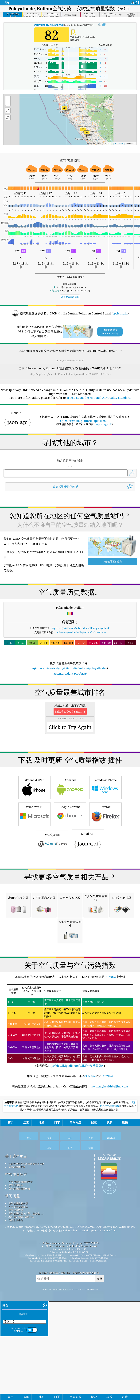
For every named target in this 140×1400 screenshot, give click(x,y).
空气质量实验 (15, 1363)
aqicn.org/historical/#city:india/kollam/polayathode (81, 672)
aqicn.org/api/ (103, 424)
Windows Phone (105, 876)
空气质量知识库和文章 (20, 1360)
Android (70, 876)
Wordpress (52, 931)
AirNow (110, 1155)
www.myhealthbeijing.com (109, 1265)
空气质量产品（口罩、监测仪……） (27, 1392)
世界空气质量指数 (109, 1284)
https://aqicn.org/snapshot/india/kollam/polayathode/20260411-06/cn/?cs (70, 374)
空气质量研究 (16, 1353)
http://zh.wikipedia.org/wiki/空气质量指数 (76, 1244)
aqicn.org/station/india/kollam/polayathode (81, 677)
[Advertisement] (70, 521)
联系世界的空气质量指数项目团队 (26, 1342)
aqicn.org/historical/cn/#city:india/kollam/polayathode (69, 713)
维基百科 (90, 1255)
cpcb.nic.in (120, 313)
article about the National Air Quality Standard (98, 397)
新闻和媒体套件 (16, 1345)
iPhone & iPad (34, 876)
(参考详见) (70, 1204)
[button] (64, 110)
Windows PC (34, 903)
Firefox (105, 903)
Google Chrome (70, 903)
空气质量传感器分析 (19, 1367)
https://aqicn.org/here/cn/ (70, 360)
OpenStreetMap (118, 143)
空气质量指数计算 (18, 1385)
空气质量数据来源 (18, 1382)
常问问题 (12, 1374)
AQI (48, 24)
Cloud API (87, 930)
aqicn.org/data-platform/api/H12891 (84, 421)
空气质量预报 (15, 1388)
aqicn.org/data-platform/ (70, 718)
